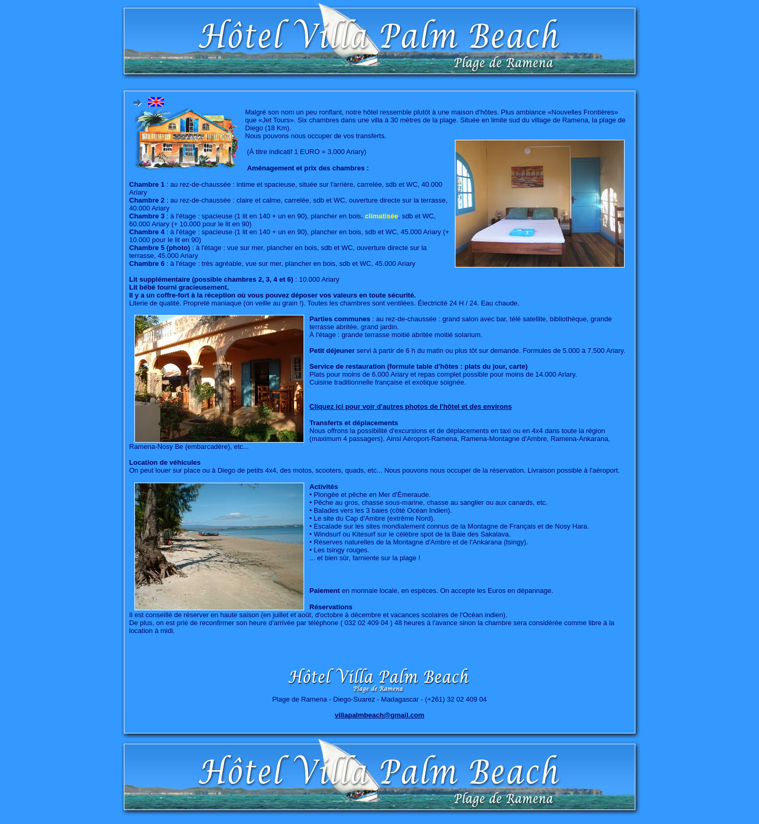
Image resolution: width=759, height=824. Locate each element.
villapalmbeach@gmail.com (379, 715)
